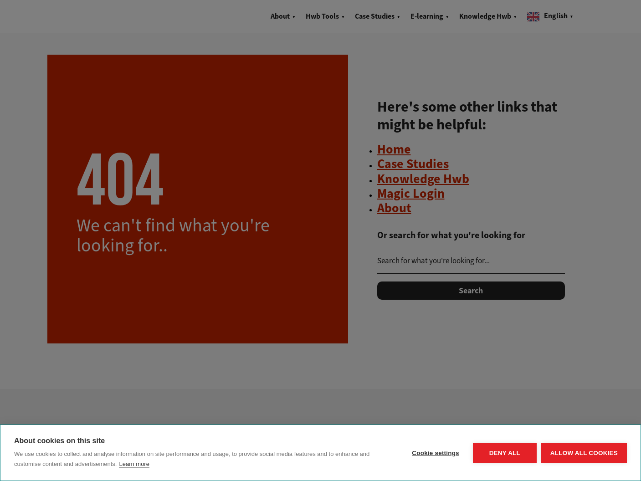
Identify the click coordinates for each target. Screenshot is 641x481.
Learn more (134, 464)
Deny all (504, 453)
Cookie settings (435, 453)
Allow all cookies (584, 453)
